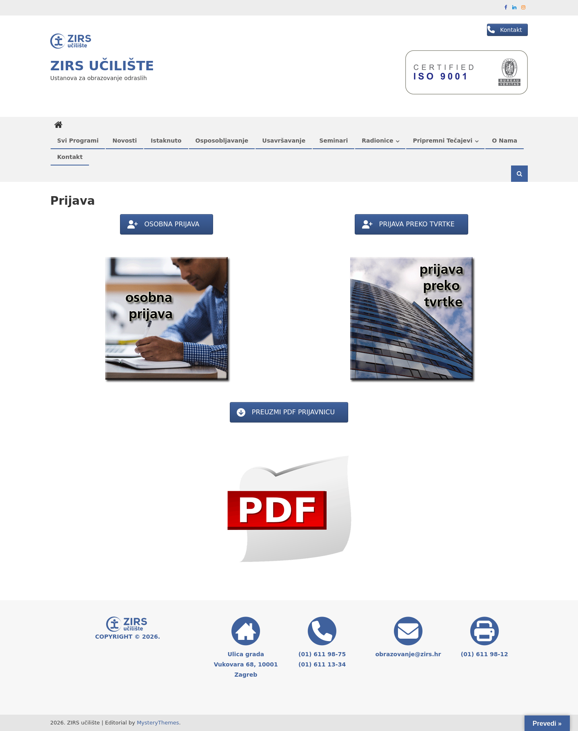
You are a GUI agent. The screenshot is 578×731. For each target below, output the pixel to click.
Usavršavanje (283, 140)
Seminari (333, 140)
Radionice (377, 140)
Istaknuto (166, 140)
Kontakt (69, 157)
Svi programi (77, 140)
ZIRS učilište (102, 66)
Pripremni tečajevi (442, 140)
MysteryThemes (158, 723)
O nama (504, 140)
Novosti (124, 140)
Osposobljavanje (222, 140)
